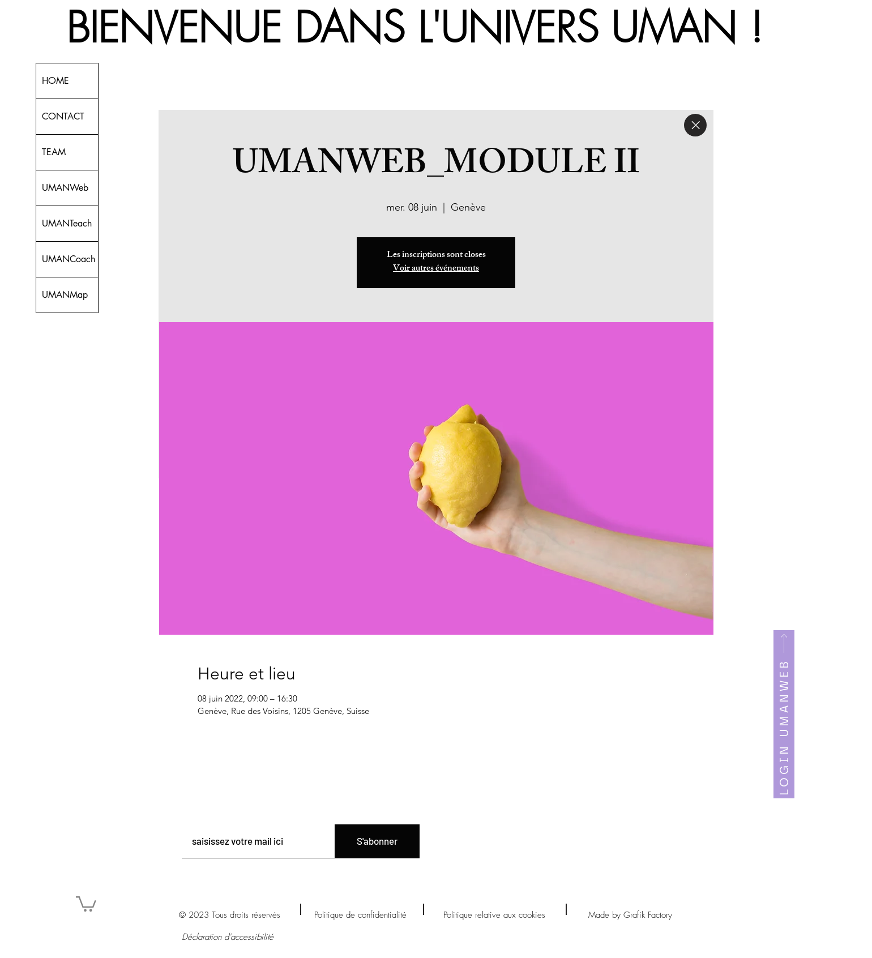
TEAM (54, 152)
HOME (55, 81)
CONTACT (63, 116)
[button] (86, 903)
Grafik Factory (647, 915)
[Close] (695, 125)
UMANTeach (67, 223)
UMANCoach (68, 259)
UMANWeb (65, 188)
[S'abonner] (377, 841)
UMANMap (65, 295)
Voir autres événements (436, 269)
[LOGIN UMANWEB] (783, 714)
